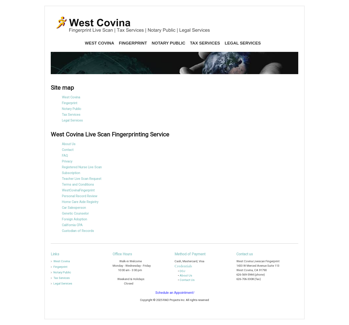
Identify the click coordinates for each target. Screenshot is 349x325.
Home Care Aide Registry (80, 202)
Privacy (67, 161)
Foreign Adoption (74, 219)
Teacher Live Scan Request (81, 179)
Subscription (71, 173)
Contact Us (187, 280)
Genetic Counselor (75, 213)
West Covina (99, 43)
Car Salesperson (74, 208)
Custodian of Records (78, 231)
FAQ (65, 156)
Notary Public (168, 43)
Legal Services (243, 43)
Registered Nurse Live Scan (82, 167)
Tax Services (205, 43)
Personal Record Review (79, 196)
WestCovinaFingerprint (78, 190)
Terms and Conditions (78, 185)
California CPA (72, 225)
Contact (67, 150)
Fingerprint (133, 43)
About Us (68, 144)
